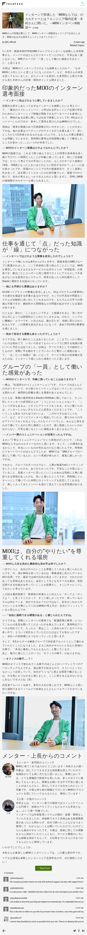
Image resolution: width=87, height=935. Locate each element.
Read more (43, 868)
